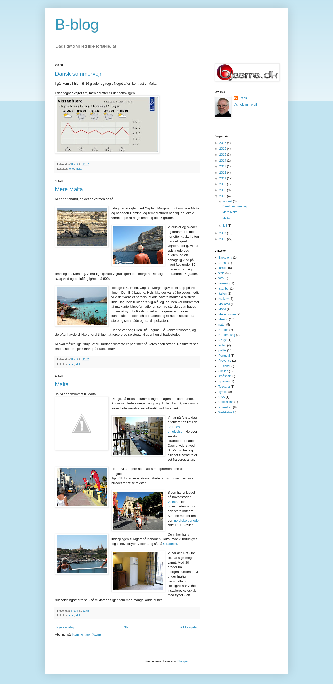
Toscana (224, 386)
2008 (223, 196)
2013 (223, 166)
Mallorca (224, 304)
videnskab (225, 407)
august (228, 201)
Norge (222, 340)
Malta (79, 168)
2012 (223, 172)
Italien (222, 293)
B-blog (77, 24)
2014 (223, 160)
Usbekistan (225, 402)
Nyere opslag (65, 627)
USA (221, 397)
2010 (223, 184)
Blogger (182, 661)
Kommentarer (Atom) (86, 634)
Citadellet (170, 544)
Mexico (223, 319)
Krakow (223, 299)
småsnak (224, 376)
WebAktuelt (226, 412)
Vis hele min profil (246, 104)
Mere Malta (69, 189)
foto (221, 278)
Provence (224, 360)
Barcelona (225, 257)
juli (225, 225)
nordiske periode (186, 520)
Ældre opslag (189, 627)
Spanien (224, 381)
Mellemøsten (227, 314)
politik (222, 350)
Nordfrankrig (226, 335)
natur (221, 324)
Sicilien (223, 371)
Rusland (224, 366)
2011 (223, 178)
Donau (222, 263)
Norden (223, 330)
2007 (223, 233)
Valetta (173, 502)
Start (127, 627)
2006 (223, 239)
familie (222, 268)
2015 (223, 154)
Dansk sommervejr (78, 74)
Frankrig (224, 283)
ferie (71, 168)
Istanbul (223, 288)
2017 (223, 143)
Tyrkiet (222, 392)
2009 (223, 190)
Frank (243, 98)
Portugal (224, 355)
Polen (222, 345)
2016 (223, 149)
